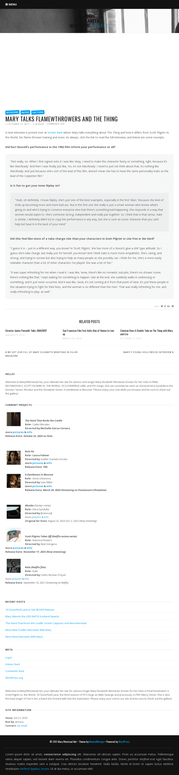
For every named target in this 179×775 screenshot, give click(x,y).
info (29, 432)
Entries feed (12, 664)
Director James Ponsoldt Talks (25, 330)
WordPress (124, 741)
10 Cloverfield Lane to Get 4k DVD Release (29, 609)
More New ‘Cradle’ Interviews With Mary (28, 630)
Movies (25, 112)
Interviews (12, 112)
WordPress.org (14, 677)
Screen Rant (54, 132)
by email (22, 725)
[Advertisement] (89, 79)
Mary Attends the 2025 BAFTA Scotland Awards (32, 616)
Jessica (39, 124)
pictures (18, 432)
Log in (8, 657)
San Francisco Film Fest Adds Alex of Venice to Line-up (89, 332)
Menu (13, 4)
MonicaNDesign (96, 741)
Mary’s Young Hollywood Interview (147, 352)
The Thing (38, 112)
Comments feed (14, 671)
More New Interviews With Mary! (24, 636)
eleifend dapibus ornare (34, 769)
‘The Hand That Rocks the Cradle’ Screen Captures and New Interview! (46, 623)
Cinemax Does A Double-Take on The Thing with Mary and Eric (146, 332)
